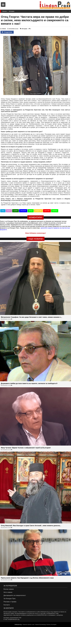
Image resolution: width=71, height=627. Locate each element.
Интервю (11, 11)
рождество (38, 210)
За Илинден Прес (10, 598)
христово (47, 210)
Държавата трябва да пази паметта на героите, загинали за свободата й (29, 383)
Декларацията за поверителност (15, 595)
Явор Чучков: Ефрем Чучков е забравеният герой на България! (26, 448)
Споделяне (7, 32)
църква (15, 210)
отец (2, 210)
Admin (3, 28)
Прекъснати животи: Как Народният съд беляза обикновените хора (27, 578)
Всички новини (9, 589)
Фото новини (8, 592)
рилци (30, 210)
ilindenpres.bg (18, 624)
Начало (4, 11)
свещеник (23, 210)
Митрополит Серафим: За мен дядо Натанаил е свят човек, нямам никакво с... (31, 317)
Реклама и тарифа (10, 601)
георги (9, 210)
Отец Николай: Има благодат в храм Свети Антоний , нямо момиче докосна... (31, 525)
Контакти (7, 605)
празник (54, 210)
